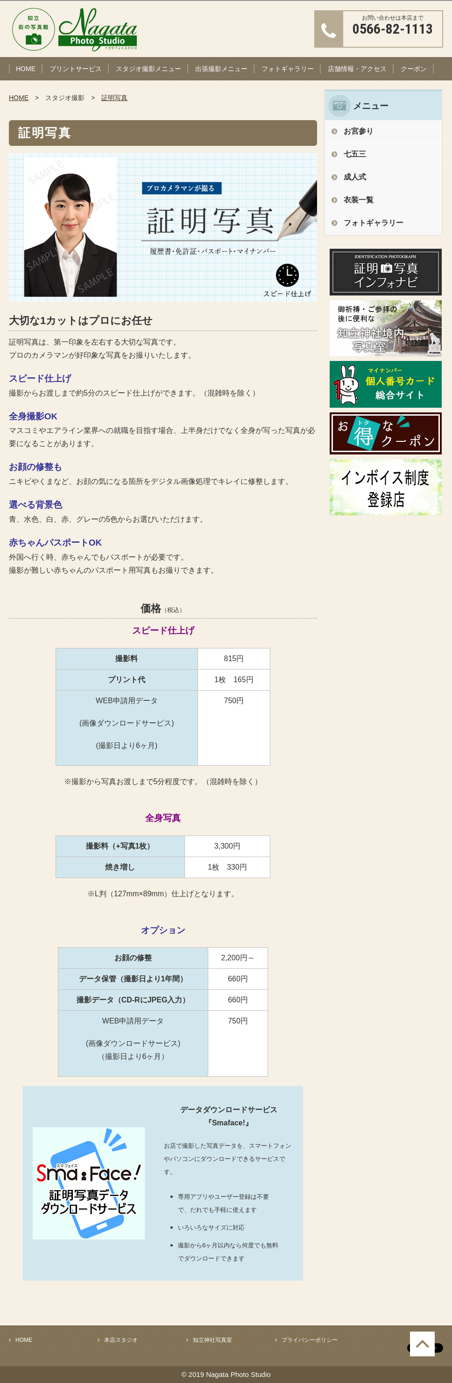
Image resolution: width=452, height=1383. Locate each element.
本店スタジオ (121, 1340)
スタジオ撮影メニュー (148, 68)
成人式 (355, 177)
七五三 (355, 154)
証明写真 (114, 97)
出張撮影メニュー (221, 68)
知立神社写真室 (212, 1340)
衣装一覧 (359, 200)
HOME (25, 68)
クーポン (414, 68)
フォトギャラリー (287, 68)
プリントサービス (75, 68)
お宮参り (359, 131)
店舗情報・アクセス (357, 68)
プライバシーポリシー (310, 1340)
